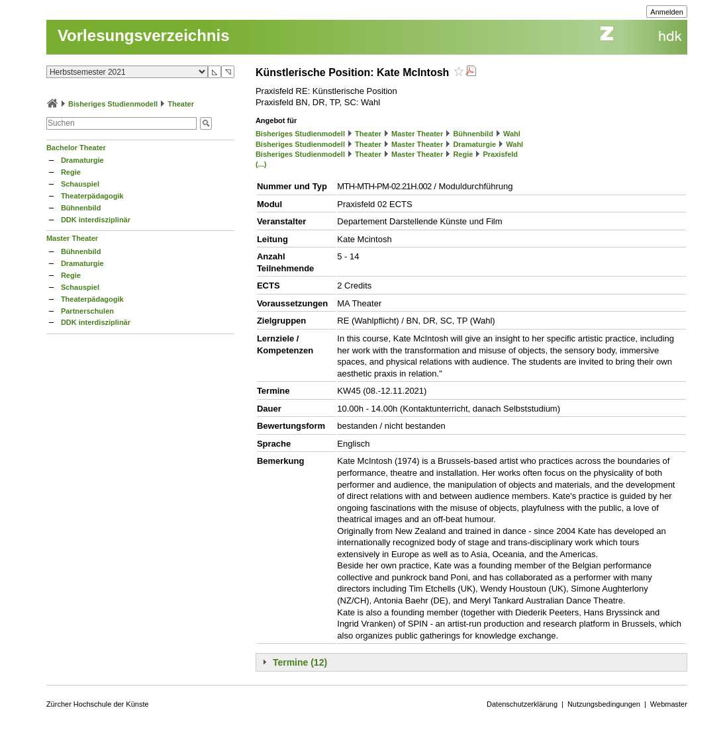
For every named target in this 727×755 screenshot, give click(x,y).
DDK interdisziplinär (95, 220)
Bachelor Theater (76, 148)
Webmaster (668, 704)
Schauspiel (80, 184)
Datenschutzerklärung (522, 704)
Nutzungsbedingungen (603, 704)
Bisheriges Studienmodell (113, 104)
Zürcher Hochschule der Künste (97, 704)
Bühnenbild (81, 208)
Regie (71, 172)
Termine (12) (300, 662)
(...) (261, 164)
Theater (181, 104)
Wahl (511, 134)
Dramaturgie (82, 160)
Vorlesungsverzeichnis (144, 35)
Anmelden (666, 12)
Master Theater (72, 238)
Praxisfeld (500, 154)
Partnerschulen (87, 311)
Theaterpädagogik (92, 196)
